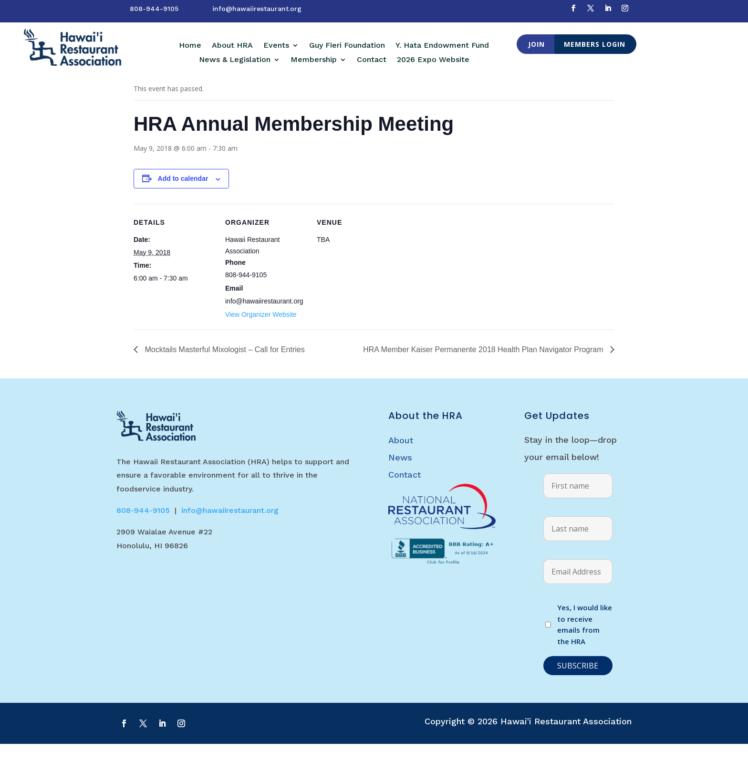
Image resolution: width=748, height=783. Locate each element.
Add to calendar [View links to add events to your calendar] (183, 217)
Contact (371, 60)
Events (276, 46)
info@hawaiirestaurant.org (256, 8)
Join (536, 44)
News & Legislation (234, 60)
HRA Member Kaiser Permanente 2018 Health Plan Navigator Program (484, 389)
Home (190, 46)
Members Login (594, 44)
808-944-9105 (154, 8)
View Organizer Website (261, 353)
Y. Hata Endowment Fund (442, 46)
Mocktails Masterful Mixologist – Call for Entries (224, 389)
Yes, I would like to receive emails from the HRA (584, 663)
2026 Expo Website (433, 60)
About (400, 479)
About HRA (232, 46)
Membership (314, 60)
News (400, 496)
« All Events (155, 97)
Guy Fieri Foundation (347, 46)
